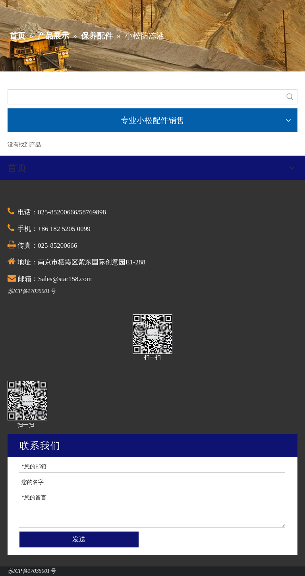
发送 (79, 539)
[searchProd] (145, 97)
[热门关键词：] (290, 97)
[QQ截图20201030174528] (152, 334)
